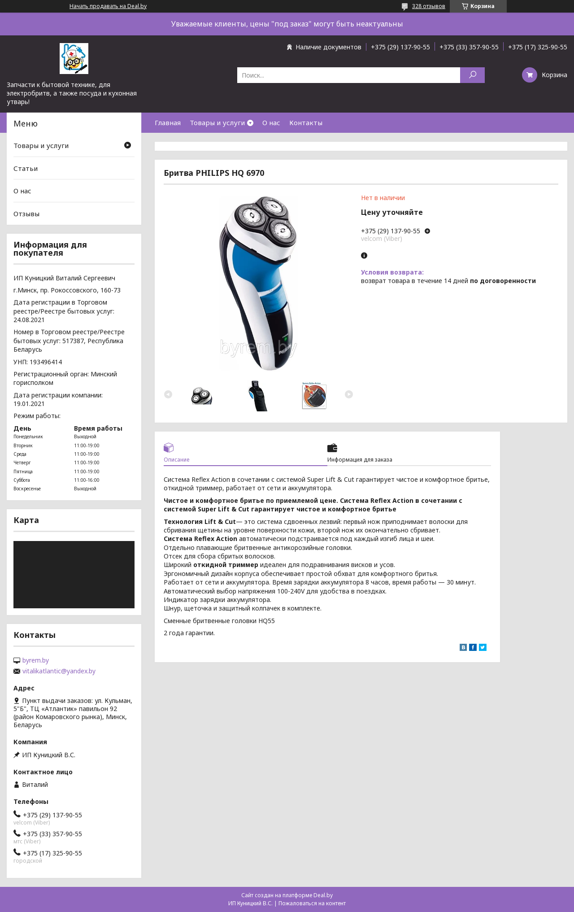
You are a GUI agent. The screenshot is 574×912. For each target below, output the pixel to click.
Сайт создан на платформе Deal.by (287, 895)
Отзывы (26, 213)
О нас (271, 122)
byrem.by (35, 660)
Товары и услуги (217, 122)
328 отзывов (428, 6)
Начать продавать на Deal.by (108, 6)
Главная (168, 122)
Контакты (305, 122)
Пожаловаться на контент (312, 903)
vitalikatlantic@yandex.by (59, 671)
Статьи (25, 168)
